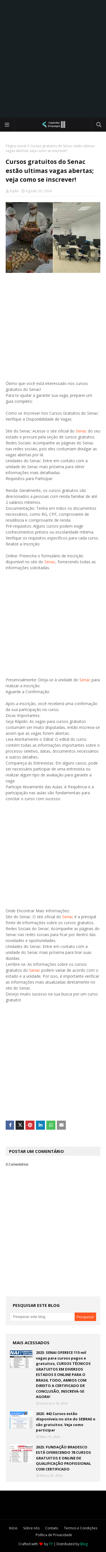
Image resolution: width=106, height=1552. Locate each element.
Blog (84, 1544)
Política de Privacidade (54, 1534)
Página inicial (16, 146)
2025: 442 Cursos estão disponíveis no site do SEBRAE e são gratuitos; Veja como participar (65, 1422)
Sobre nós (31, 1528)
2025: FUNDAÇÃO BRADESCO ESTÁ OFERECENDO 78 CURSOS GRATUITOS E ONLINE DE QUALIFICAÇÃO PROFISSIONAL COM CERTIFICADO (63, 1458)
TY (51, 1544)
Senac (81, 431)
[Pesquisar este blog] (42, 1317)
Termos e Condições (80, 1528)
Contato (51, 1528)
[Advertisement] (53, 59)
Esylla (14, 191)
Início (13, 1528)
